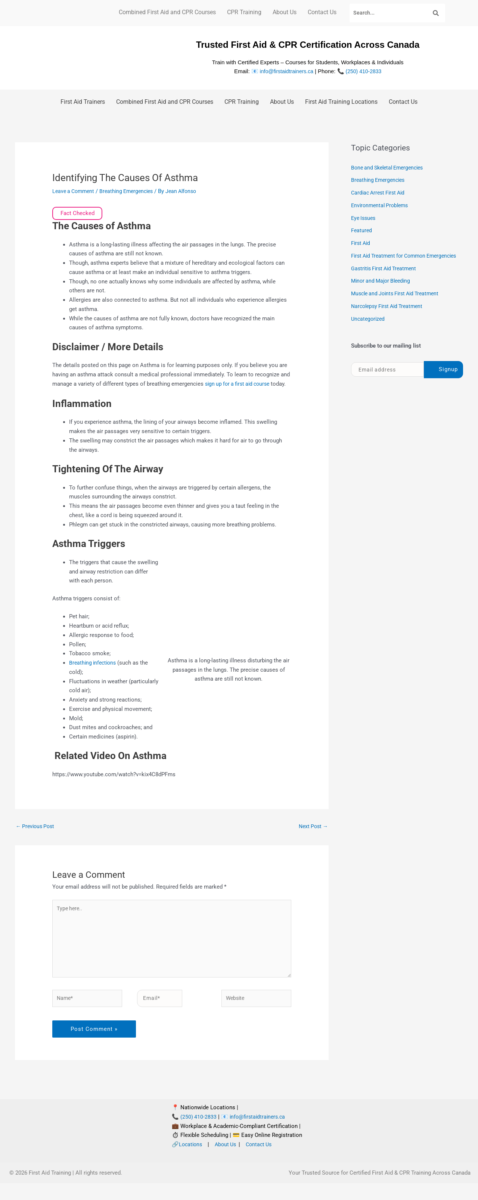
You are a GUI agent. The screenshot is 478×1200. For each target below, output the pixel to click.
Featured (362, 230)
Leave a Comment (74, 191)
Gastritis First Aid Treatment (386, 279)
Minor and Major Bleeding (383, 292)
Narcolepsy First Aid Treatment (390, 317)
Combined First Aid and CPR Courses (167, 12)
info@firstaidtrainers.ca (285, 71)
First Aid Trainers (82, 101)
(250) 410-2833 (365, 71)
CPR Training (244, 12)
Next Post (312, 836)
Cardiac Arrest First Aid (380, 192)
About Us (285, 12)
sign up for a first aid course (240, 383)
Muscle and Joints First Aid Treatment (398, 304)
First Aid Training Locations (341, 101)
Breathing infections (94, 672)
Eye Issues (364, 218)
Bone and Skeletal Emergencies (390, 167)
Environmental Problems (381, 205)
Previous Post (37, 836)
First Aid (361, 243)
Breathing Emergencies (131, 191)
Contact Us (322, 12)
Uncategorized (369, 330)
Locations (191, 1161)
